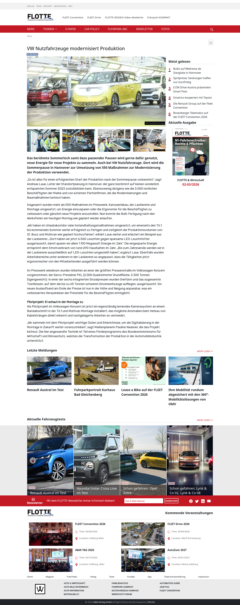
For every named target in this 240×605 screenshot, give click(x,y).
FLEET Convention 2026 (90, 524)
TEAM (39, 6)
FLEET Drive (94, 17)
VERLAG (31, 6)
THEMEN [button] (49, 29)
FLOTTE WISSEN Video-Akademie (124, 17)
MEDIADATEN (60, 6)
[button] (33, 460)
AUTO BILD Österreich (76, 587)
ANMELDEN (171, 500)
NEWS (31, 29)
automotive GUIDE (170, 583)
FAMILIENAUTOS (120, 583)
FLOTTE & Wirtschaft (190, 180)
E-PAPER (71, 29)
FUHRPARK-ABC (118, 29)
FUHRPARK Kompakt (122, 587)
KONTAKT (48, 6)
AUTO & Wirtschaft (74, 583)
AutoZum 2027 (177, 550)
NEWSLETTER (144, 29)
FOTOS (165, 29)
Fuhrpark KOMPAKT (158, 17)
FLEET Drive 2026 (179, 524)
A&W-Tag (164, 587)
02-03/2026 (190, 184)
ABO (70, 6)
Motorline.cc (71, 594)
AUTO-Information (74, 590)
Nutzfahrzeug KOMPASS (125, 590)
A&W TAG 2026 (84, 550)
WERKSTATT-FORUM (122, 594)
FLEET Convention (72, 17)
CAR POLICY (92, 29)
